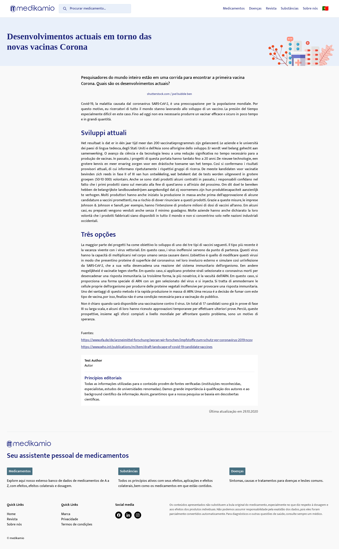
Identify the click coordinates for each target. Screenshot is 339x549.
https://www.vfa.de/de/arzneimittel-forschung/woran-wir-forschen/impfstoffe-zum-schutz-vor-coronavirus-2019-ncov (167, 340)
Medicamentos (234, 8)
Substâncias (290, 8)
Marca (65, 514)
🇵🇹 (325, 9)
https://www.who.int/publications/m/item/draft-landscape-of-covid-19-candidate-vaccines (147, 347)
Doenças (255, 8)
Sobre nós (310, 8)
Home (11, 514)
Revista (271, 8)
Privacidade (69, 519)
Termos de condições (76, 524)
